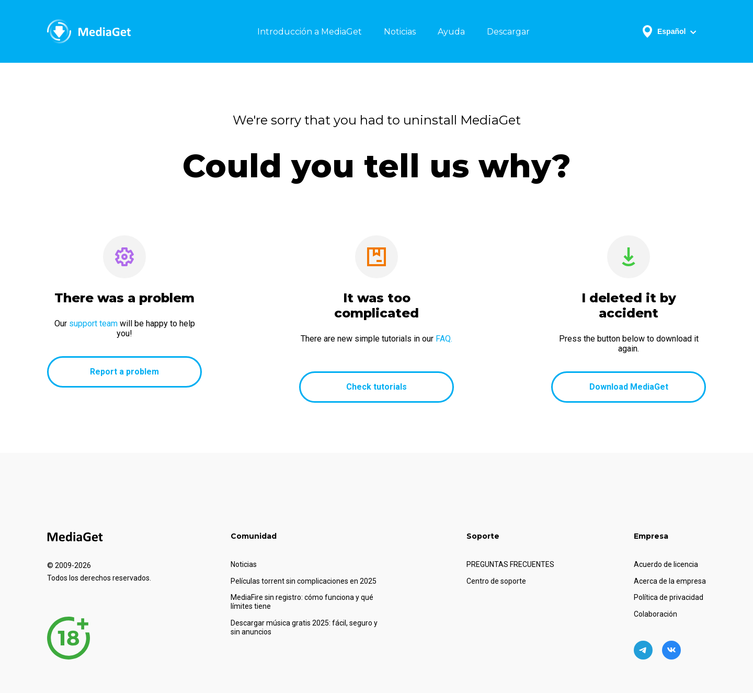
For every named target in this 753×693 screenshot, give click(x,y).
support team (93, 323)
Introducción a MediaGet (309, 32)
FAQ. (444, 339)
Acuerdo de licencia (666, 564)
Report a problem (124, 372)
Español (670, 31)
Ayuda (451, 32)
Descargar (508, 32)
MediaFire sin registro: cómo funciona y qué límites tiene (302, 601)
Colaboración (655, 614)
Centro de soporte (496, 581)
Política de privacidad (668, 597)
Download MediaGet (628, 387)
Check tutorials (376, 387)
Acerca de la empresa (670, 581)
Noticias (400, 32)
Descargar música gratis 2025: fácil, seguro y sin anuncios (304, 627)
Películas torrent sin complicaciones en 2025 (303, 581)
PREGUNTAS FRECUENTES (510, 564)
